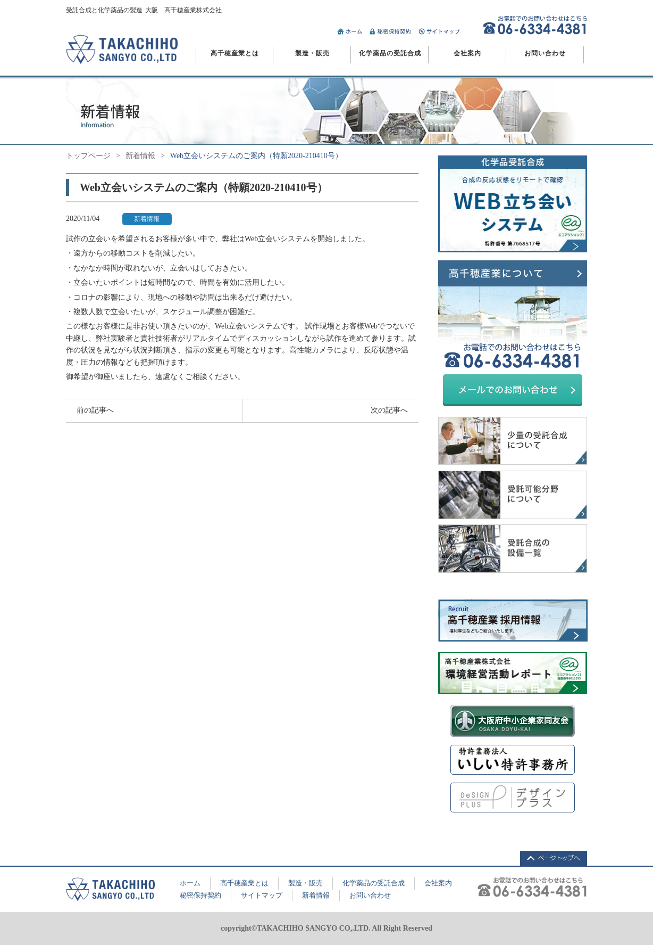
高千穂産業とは (235, 53)
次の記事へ (389, 410)
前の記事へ (95, 410)
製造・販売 (312, 53)
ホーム (190, 883)
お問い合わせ (545, 53)
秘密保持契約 (200, 895)
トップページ (88, 156)
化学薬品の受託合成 (390, 53)
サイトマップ (261, 895)
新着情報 (140, 156)
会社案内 (467, 53)
